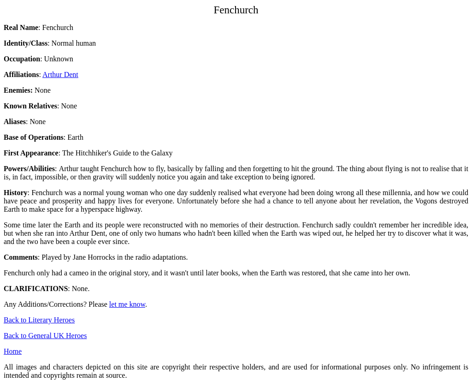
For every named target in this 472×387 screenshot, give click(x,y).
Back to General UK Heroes (45, 335)
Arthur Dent (60, 74)
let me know (127, 304)
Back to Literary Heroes (39, 320)
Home (13, 351)
